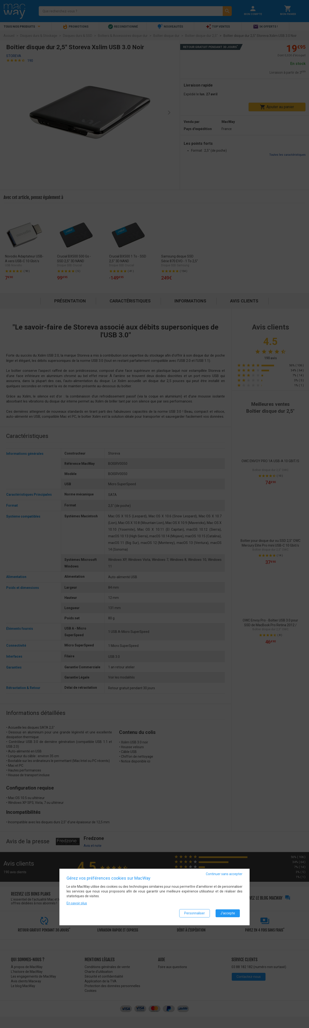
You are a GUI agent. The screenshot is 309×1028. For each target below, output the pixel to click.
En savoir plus (77, 904)
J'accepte (227, 914)
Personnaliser (194, 914)
